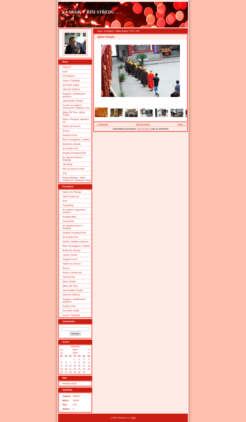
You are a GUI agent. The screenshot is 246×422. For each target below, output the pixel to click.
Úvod (99, 31)
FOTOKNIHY (68, 76)
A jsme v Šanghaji (71, 80)
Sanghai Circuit (69, 135)
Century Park (68, 277)
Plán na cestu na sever (73, 168)
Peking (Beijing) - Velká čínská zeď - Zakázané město (76, 178)
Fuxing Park (68, 221)
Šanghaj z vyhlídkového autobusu (73, 95)
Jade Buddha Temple (72, 101)
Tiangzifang (68, 205)
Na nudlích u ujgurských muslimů (74, 211)
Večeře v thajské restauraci (75, 241)
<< (61, 349)
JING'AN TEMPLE (71, 89)
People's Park (69, 306)
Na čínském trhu (70, 148)
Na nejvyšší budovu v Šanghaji (72, 158)
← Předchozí (102, 124)
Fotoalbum (108, 31)
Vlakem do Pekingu (71, 192)
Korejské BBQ (69, 216)
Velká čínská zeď (70, 196)
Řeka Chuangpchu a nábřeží (76, 139)
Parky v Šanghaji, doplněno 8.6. (75, 120)
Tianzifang (67, 164)
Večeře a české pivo (72, 272)
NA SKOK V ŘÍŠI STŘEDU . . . (91, 12)
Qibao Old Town (70, 286)
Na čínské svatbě (70, 85)
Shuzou (66, 130)
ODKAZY (66, 67)
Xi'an (64, 173)
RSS (134, 418)
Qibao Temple (122, 31)
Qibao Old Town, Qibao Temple (73, 113)
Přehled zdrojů (69, 383)
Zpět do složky (143, 124)
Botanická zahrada (71, 144)
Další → (181, 124)
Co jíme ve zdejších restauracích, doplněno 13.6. (76, 106)
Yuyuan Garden (70, 255)
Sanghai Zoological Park (74, 153)
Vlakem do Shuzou (71, 126)
